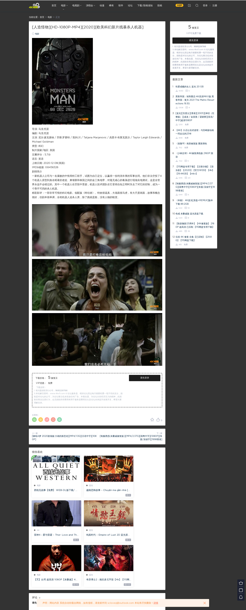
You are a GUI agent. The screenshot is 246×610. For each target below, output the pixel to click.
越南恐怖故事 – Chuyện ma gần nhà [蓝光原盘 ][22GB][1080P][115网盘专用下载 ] (96, 490)
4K (127, 485)
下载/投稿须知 (145, 5)
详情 (155, 603)
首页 (54, 5)
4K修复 (34, 5)
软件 (120, 5)
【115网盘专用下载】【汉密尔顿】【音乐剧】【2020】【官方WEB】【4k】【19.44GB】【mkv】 (195, 170)
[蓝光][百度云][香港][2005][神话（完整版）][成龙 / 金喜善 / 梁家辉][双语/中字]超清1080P (195, 117)
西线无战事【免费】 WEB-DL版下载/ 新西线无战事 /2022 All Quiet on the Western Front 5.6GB (52, 490)
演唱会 (89, 5)
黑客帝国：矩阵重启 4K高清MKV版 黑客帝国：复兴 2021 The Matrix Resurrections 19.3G (195, 100)
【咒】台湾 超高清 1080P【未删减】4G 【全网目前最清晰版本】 (96, 535)
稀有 (111, 5)
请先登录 (144, 378)
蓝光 (83, 485)
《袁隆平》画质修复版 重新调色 (191, 144)
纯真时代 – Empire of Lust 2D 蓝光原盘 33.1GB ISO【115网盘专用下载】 (52, 535)
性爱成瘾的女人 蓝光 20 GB (190, 87)
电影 (63, 5)
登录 (39, 558)
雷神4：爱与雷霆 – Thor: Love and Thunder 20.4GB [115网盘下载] (141, 490)
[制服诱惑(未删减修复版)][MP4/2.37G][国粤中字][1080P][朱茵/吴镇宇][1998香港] (195, 187)
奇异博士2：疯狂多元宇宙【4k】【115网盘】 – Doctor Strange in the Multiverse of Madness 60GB (141, 535)
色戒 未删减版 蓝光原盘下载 (189, 214)
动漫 (102, 5)
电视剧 (75, 5)
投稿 (159, 5)
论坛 (130, 5)
